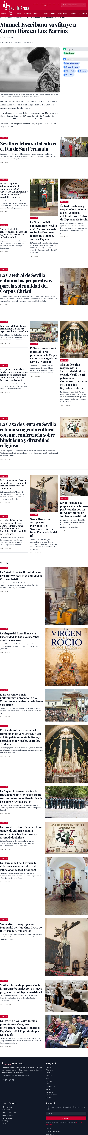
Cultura (73, 13)
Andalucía (27, 13)
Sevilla (18, 13)
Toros (53, 13)
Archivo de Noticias (52, 1095)
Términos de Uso (7, 1118)
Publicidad (49, 1129)
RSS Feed (49, 1097)
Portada (9, 18)
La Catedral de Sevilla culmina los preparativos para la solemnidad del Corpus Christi (21, 575)
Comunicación (63, 13)
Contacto (4, 1123)
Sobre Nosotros (7, 1107)
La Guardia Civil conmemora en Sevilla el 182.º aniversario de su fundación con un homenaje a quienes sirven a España (43, 230)
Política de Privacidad (9, 1112)
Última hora (11, 13)
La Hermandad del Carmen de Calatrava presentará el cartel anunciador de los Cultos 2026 (13, 484)
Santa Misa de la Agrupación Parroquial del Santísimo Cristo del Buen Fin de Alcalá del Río (43, 527)
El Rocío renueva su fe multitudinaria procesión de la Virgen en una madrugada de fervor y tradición (43, 354)
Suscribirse (66, 1118)
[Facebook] (3, 1080)
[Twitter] (6, 1080)
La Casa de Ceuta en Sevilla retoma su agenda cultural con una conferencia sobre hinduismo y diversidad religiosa (21, 832)
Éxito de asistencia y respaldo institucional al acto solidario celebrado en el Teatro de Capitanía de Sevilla (74, 212)
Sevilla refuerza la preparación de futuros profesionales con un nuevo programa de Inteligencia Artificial (74, 509)
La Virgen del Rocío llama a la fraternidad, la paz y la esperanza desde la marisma (14, 328)
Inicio (1, 18)
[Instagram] (10, 1080)
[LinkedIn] (13, 1080)
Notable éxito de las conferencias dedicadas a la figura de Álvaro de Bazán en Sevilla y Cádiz (13, 233)
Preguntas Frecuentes (53, 1131)
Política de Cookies (8, 1115)
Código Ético (6, 1110)
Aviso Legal (5, 1121)
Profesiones (49, 1092)
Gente (36, 13)
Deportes (45, 13)
